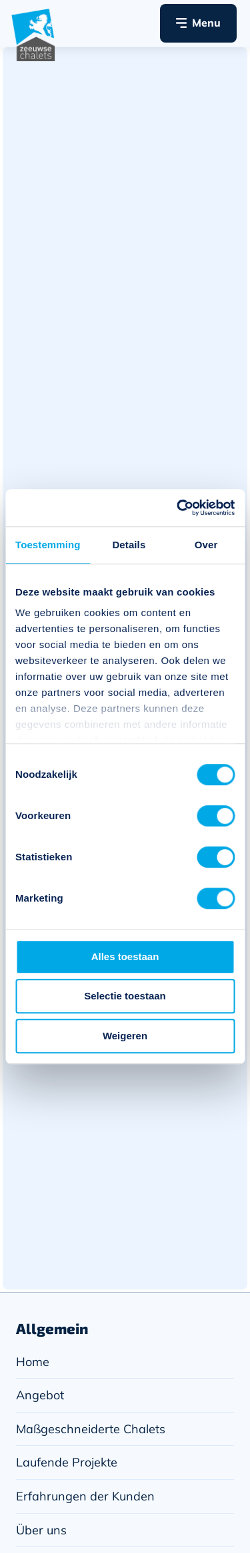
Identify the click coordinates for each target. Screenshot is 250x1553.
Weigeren (125, 1035)
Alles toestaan (125, 956)
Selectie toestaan (125, 995)
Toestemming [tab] (48, 544)
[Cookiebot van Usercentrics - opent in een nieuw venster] (178, 507)
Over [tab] (206, 544)
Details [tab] (128, 544)
